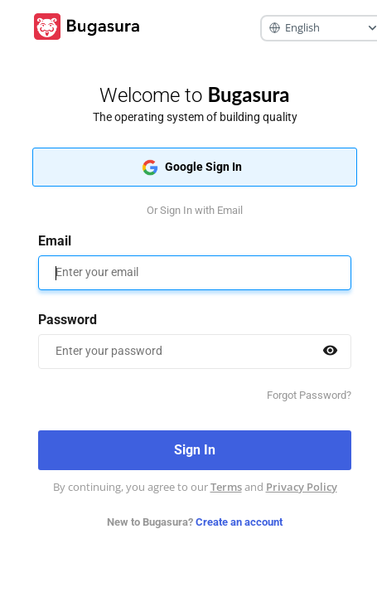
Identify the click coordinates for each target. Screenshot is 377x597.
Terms (226, 486)
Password (67, 320)
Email (54, 241)
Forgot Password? (309, 395)
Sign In (194, 450)
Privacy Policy (301, 486)
